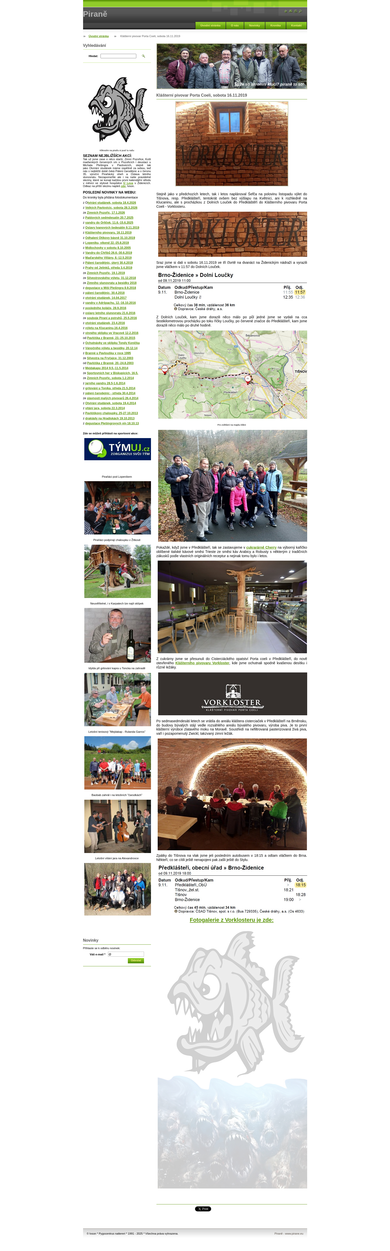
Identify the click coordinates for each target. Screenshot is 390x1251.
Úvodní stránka (210, 25)
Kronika (275, 25)
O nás (235, 25)
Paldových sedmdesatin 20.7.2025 (109, 217)
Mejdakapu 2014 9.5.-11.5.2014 (106, 368)
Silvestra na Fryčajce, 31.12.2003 (110, 358)
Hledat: (93, 56)
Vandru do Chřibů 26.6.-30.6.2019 (108, 253)
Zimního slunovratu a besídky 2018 (112, 283)
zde (123, 186)
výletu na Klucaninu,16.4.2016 (106, 328)
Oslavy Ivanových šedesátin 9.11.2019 (112, 227)
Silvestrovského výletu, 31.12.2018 (111, 278)
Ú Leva (128, 183)
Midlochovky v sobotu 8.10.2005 (108, 248)
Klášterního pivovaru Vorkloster (202, 663)
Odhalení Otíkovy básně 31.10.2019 (110, 238)
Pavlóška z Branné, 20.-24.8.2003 (110, 363)
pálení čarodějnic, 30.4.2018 (105, 293)
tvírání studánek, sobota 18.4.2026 (112, 202)
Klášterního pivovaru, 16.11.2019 (108, 232)
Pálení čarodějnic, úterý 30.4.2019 (109, 262)
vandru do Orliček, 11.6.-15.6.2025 (109, 222)
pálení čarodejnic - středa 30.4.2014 (110, 393)
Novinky (254, 25)
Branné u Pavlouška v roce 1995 (108, 353)
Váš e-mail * (97, 954)
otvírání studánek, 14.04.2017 (106, 298)
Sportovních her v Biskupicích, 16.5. (112, 373)
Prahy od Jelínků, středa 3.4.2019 (108, 267)
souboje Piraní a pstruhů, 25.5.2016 (112, 318)
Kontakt (296, 25)
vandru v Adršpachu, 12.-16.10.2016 (110, 303)
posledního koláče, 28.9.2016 (105, 308)
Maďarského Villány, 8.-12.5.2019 (108, 258)
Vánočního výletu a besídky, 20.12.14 (111, 348)
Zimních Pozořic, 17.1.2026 (106, 212)
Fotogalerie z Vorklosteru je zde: (232, 920)
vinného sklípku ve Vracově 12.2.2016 (111, 333)
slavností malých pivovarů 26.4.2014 (113, 398)
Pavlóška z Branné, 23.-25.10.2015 (111, 338)
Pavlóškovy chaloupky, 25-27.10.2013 (111, 413)
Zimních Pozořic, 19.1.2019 (106, 273)
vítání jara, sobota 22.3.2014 (105, 408)
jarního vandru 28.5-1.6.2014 (105, 383)
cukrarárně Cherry (261, 547)
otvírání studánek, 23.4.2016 (105, 323)
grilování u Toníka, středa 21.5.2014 (110, 388)
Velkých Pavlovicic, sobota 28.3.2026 (111, 207)
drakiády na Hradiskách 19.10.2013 (110, 418)
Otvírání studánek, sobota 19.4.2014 (110, 403)
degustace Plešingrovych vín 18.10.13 (112, 423)
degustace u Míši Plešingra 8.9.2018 (110, 288)
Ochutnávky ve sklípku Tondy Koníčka (112, 343)
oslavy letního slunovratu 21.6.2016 (110, 313)
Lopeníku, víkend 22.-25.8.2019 (107, 243)
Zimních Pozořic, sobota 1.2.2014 (110, 378)
